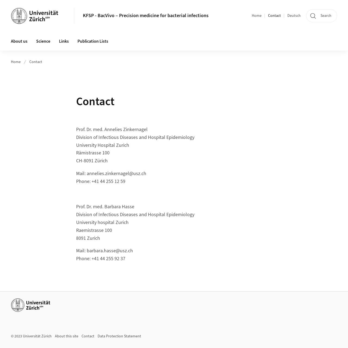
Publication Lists (92, 41)
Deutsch (294, 15)
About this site (66, 336)
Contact (274, 15)
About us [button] (19, 41)
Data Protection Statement (119, 336)
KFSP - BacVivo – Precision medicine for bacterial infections (146, 15)
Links (64, 41)
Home (257, 15)
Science (43, 41)
